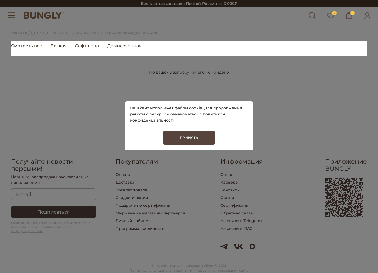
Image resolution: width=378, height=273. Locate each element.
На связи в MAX (236, 228)
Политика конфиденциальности (158, 270)
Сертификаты (234, 205)
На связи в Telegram (241, 220)
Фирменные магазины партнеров (151, 213)
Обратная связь (236, 213)
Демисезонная (124, 45)
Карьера (229, 182)
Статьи (227, 197)
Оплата (123, 174)
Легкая (58, 45)
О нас (226, 174)
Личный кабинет (133, 220)
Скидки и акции (132, 197)
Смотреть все (26, 45)
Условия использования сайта (222, 270)
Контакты (230, 189)
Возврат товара (131, 189)
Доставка (125, 182)
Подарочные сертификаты (143, 205)
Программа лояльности (140, 228)
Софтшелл (87, 45)
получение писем (24, 227)
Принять (189, 138)
